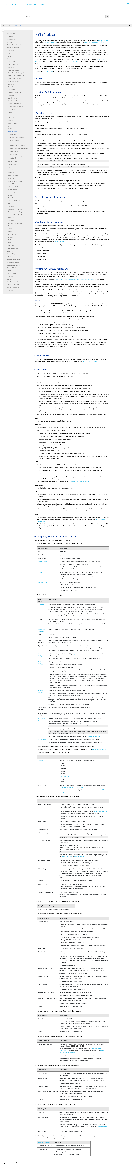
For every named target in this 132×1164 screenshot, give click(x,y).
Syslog (10, 231)
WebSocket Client (13, 248)
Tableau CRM (12, 234)
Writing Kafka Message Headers (18, 148)
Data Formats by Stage (13, 282)
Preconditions (42, 572)
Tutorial (9, 270)
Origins (9, 53)
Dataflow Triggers (12, 254)
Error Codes (10, 276)
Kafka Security (13, 151)
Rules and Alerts (11, 268)
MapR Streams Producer (15, 181)
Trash (9, 242)
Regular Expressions (13, 287)
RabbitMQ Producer (14, 200)
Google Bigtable (12, 101)
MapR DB (11, 172)
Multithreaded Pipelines (13, 259)
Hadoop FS (11, 109)
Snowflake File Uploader (15, 223)
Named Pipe (11, 192)
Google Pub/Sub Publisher (15, 106)
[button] (6, 34)
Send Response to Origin (15, 212)
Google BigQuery (13, 98)
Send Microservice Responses (18, 143)
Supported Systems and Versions (94, 42)
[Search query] (66, 16)
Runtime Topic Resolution (16, 137)
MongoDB (11, 184)
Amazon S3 (11, 67)
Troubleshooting (11, 273)
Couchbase (11, 89)
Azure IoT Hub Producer (15, 78)
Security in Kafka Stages (89, 361)
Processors (10, 56)
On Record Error (43, 582)
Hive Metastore (12, 115)
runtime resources (67, 856)
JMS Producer (12, 129)
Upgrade (9, 42)
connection (50, 71)
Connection (41, 604)
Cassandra (11, 84)
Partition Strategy (14, 140)
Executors (10, 251)
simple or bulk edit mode (79, 654)
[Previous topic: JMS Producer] (126, 26)
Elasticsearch (12, 95)
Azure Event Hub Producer (16, 75)
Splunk (10, 228)
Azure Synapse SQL (14, 81)
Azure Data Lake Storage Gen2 (17, 73)
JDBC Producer (12, 123)
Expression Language (13, 284)
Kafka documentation (61, 241)
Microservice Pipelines (13, 262)
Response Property (44, 1142)
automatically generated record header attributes (80, 279)
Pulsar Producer (12, 198)
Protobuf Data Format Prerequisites (80, 481)
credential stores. (79, 856)
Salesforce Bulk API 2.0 (15, 209)
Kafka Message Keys (94, 736)
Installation (10, 36)
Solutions (9, 256)
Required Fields (42, 561)
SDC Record (65, 776)
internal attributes (59, 279)
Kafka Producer (19, 26)
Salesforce (11, 206)
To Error (10, 240)
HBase (10, 112)
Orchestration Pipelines (13, 265)
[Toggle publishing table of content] (3, 30)
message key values (74, 61)
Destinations (10, 26)
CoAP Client (11, 87)
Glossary (9, 279)
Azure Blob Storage (13, 70)
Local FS (10, 170)
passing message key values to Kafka (72, 787)
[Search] (107, 16)
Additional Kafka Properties (17, 145)
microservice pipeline (51, 42)
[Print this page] (130, 26)
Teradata (10, 237)
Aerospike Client (13, 64)
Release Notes (11, 33)
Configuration (11, 39)
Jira (9, 126)
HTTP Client (11, 117)
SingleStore (11, 217)
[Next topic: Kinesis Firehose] (128, 26)
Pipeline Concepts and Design (15, 45)
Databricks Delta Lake (14, 92)
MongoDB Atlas (12, 189)
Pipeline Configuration (13, 47)
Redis (9, 203)
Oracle (10, 195)
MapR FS (11, 178)
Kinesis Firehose (13, 161)
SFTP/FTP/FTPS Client (15, 214)
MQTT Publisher (13, 186)
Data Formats (11, 50)
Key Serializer (42, 739)
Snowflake (11, 220)
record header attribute (100, 811)
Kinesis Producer (13, 164)
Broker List (12, 134)
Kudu (9, 167)
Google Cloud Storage (14, 103)
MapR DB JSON (13, 175)
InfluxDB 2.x (11, 120)
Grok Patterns (11, 290)
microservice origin (103, 40)
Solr (9, 226)
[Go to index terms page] (127, 4)
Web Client (11, 245)
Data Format (41, 760)
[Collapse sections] (124, 26)
